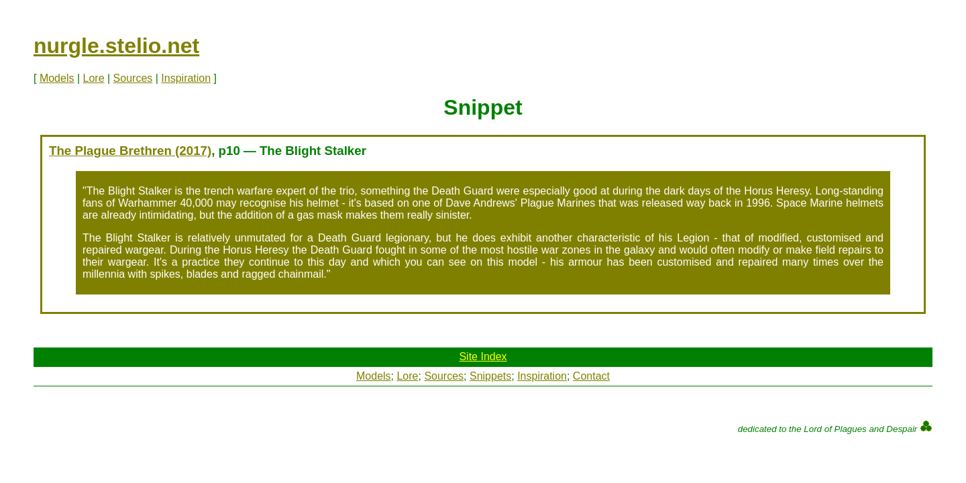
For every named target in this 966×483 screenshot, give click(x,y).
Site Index (482, 356)
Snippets (490, 376)
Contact (591, 376)
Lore (94, 78)
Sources (133, 78)
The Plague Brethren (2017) (130, 151)
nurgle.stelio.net (116, 46)
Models (57, 78)
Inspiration (186, 78)
